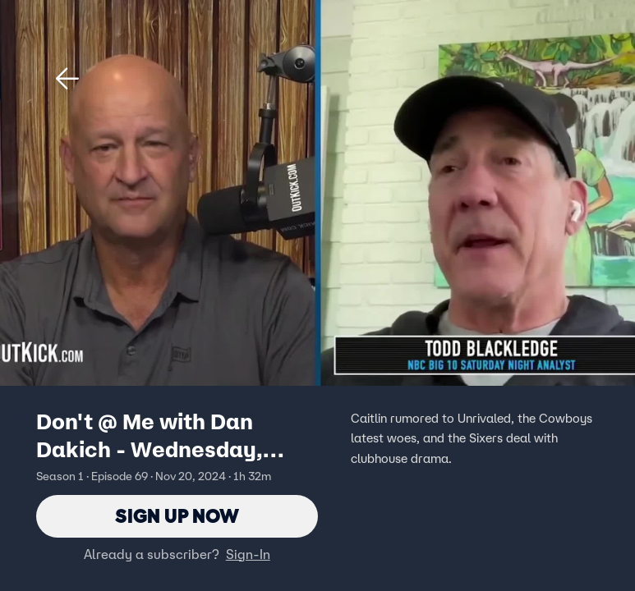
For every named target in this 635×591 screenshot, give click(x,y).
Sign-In (248, 554)
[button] (67, 79)
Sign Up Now (177, 516)
